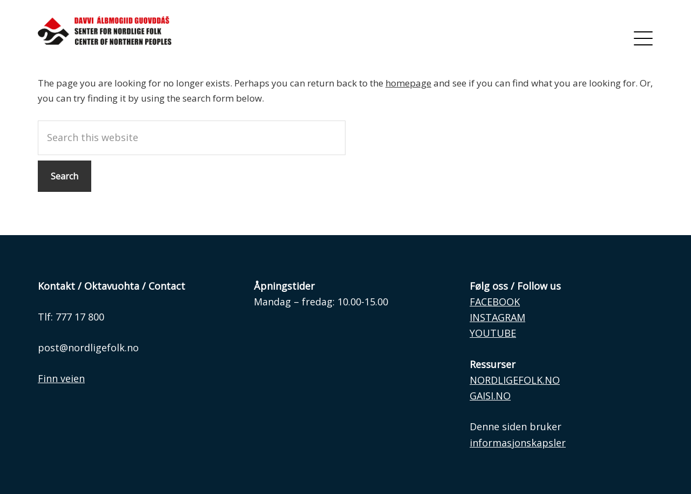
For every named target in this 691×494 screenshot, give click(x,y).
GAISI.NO (490, 395)
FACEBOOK (495, 301)
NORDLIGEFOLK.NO (515, 379)
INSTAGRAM (497, 317)
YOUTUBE (493, 332)
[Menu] (643, 38)
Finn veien (61, 378)
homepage (408, 83)
